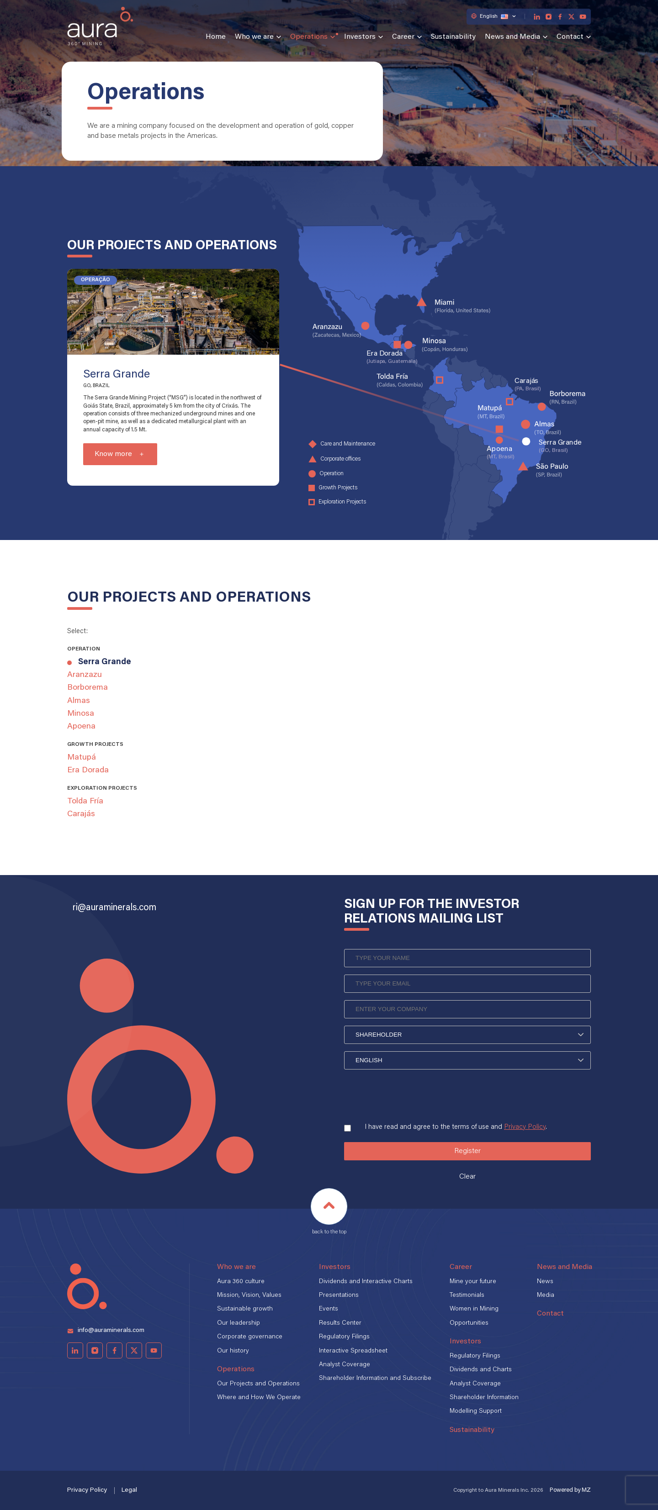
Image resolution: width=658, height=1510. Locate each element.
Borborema (87, 688)
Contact (570, 37)
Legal (129, 1490)
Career (403, 37)
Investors (360, 37)
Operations (309, 37)
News (545, 1282)
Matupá (81, 758)
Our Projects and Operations (258, 1384)
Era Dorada (88, 770)
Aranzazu (84, 675)
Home (216, 37)
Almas (78, 701)
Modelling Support (476, 1411)
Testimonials (467, 1295)
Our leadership (238, 1323)
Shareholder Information (484, 1398)
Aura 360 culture (241, 1282)
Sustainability (453, 37)
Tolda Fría (85, 801)
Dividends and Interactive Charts (366, 1282)
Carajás (81, 814)
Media (545, 1295)
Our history (233, 1351)
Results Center (340, 1323)
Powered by (570, 1490)
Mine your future (473, 1282)
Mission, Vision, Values (249, 1295)
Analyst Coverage (344, 1365)
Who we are (254, 37)
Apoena (81, 727)
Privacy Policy (525, 1127)
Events (328, 1309)
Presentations (339, 1295)
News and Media (512, 37)
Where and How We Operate (259, 1398)
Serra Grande (104, 662)
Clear (467, 1176)
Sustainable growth (245, 1309)
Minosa (80, 714)
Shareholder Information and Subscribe (375, 1378)
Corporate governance (249, 1337)
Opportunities (469, 1323)
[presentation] (413, 1093)
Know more (113, 454)
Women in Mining (474, 1309)
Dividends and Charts (481, 1370)
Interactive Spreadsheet (353, 1351)
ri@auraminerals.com (114, 907)
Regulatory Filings (344, 1337)
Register (467, 1151)
